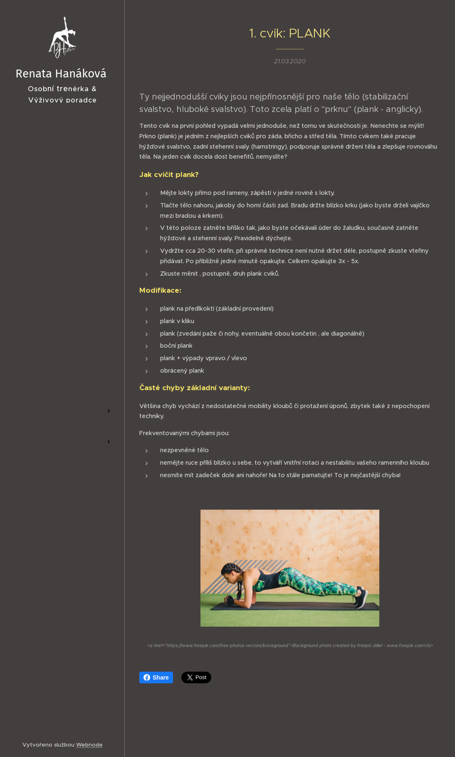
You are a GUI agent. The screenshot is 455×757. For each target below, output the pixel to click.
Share (156, 677)
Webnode (89, 744)
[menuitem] (62, 355)
